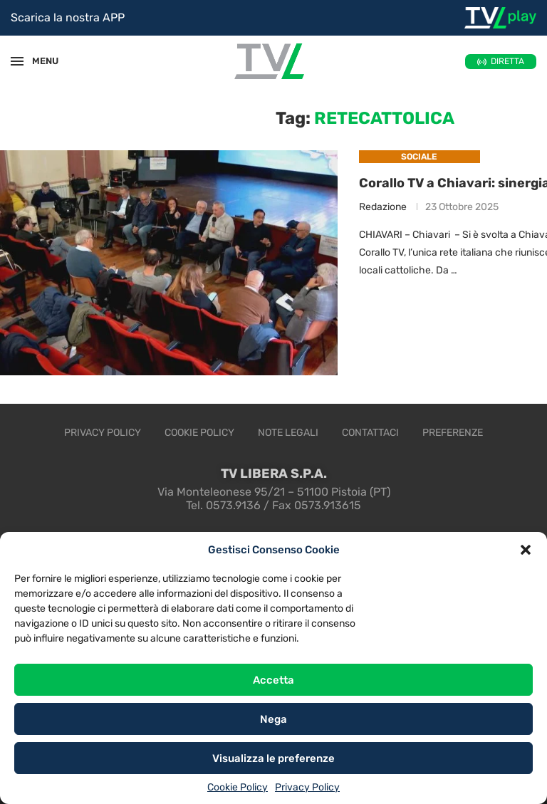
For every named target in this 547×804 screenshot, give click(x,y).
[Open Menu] (17, 61)
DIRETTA (507, 61)
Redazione (383, 207)
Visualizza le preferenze (273, 758)
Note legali (288, 433)
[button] (526, 550)
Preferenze (452, 433)
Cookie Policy (237, 787)
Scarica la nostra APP (68, 17)
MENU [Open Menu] (38, 61)
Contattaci (370, 433)
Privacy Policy (307, 787)
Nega (273, 719)
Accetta (273, 680)
